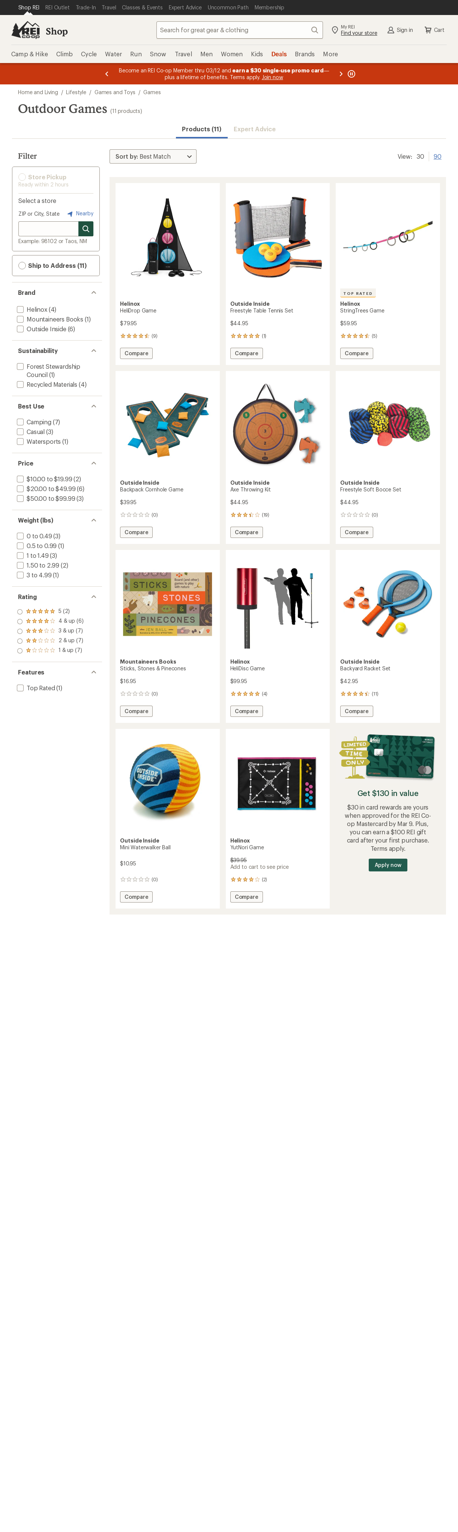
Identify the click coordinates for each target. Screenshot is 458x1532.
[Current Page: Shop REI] (29, 7)
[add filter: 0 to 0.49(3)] (33, 535)
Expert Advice (255, 128)
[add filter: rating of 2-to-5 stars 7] (50, 641)
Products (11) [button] (201, 128)
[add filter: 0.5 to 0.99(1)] (36, 545)
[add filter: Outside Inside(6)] (40, 328)
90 (437, 156)
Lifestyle (76, 92)
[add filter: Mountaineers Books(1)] (49, 319)
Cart (433, 30)
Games (152, 92)
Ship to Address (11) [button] (52, 265)
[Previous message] (106, 73)
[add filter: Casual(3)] (30, 431)
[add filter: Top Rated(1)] (35, 687)
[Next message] (340, 73)
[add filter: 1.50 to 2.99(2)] (37, 565)
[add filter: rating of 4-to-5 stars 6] (50, 621)
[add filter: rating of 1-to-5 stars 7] (50, 651)
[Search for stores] (85, 228)
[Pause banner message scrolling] (350, 73)
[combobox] (239, 30)
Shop (57, 31)
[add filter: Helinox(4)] (31, 309)
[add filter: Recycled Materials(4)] (46, 384)
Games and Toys (115, 92)
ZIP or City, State (39, 213)
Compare (136, 354)
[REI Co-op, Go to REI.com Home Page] (25, 30)
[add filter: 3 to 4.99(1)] (33, 574)
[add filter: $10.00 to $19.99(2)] (43, 478)
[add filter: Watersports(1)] (38, 441)
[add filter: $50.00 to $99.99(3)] (45, 498)
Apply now (388, 865)
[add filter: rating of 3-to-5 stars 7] (50, 631)
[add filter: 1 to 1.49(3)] (32, 555)
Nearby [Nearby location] (79, 213)
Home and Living (38, 92)
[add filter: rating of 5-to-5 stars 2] (50, 612)
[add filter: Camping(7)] (33, 421)
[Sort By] (153, 156)
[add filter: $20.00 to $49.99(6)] (45, 488)
